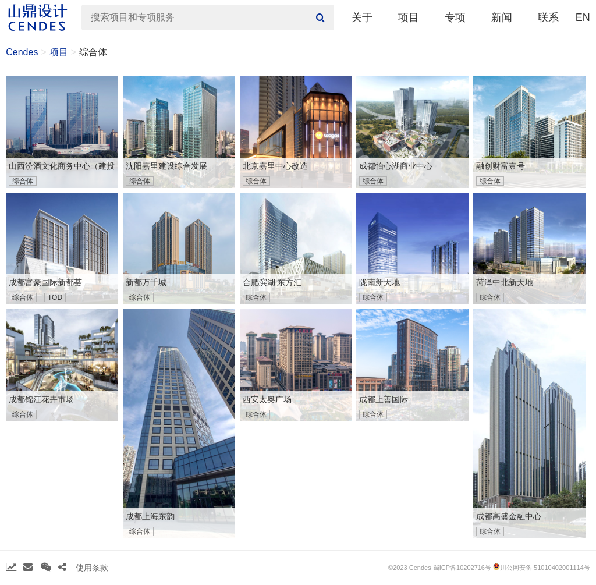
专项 (455, 17)
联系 (548, 17)
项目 (408, 17)
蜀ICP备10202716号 (462, 567)
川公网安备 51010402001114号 (541, 567)
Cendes (22, 52)
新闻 (501, 17)
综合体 (93, 52)
